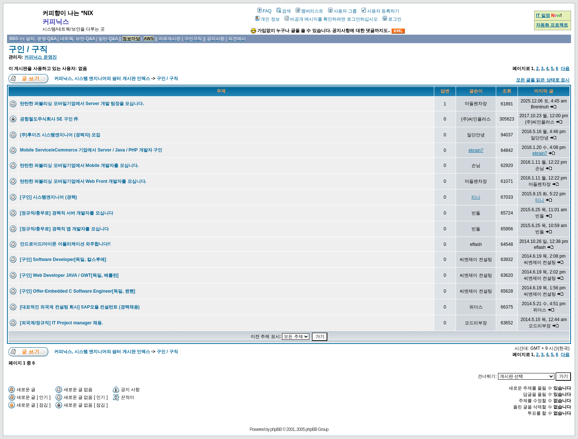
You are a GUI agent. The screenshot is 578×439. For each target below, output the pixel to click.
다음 (565, 68)
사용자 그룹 (342, 11)
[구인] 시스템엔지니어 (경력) (48, 197)
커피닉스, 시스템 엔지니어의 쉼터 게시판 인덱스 (102, 78)
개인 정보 (267, 19)
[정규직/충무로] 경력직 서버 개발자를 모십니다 (66, 213)
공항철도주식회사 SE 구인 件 (49, 119)
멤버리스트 (309, 11)
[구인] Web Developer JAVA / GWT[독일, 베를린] (69, 275)
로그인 (392, 19)
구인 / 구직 (28, 49)
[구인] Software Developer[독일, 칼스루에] (63, 259)
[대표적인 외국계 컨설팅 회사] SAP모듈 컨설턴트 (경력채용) (80, 307)
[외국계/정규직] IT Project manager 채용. (61, 322)
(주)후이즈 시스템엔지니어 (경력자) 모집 (60, 134)
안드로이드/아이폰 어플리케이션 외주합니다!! (65, 244)
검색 (283, 11)
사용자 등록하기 (380, 11)
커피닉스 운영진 (40, 57)
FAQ (264, 11)
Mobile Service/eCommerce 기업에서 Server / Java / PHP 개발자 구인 (91, 150)
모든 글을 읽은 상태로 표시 (543, 80)
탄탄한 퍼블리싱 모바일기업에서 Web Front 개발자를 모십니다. (83, 181)
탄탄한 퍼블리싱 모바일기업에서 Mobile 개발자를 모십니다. (79, 165)
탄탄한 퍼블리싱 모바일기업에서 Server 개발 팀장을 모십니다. (82, 103)
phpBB (276, 429)
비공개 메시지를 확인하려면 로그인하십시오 (331, 19)
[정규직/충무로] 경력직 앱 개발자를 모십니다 (64, 228)
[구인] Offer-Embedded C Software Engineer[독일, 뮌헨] (77, 291)
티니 (475, 197)
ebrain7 (476, 150)
